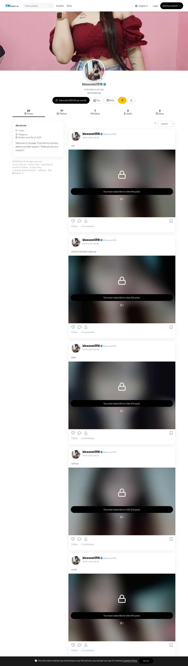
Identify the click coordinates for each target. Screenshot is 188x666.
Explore (60, 5)
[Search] (38, 6)
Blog (50, 170)
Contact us (41, 170)
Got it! (146, 661)
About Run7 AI (47, 164)
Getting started (170, 5)
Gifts (110, 100)
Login (155, 5)
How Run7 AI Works (20, 167)
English (140, 5)
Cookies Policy (130, 660)
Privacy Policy (34, 164)
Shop (69, 5)
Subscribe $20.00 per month (71, 100)
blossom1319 (91, 133)
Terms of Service (19, 164)
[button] (131, 100)
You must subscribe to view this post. (121, 191)
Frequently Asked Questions (24, 170)
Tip (96, 100)
